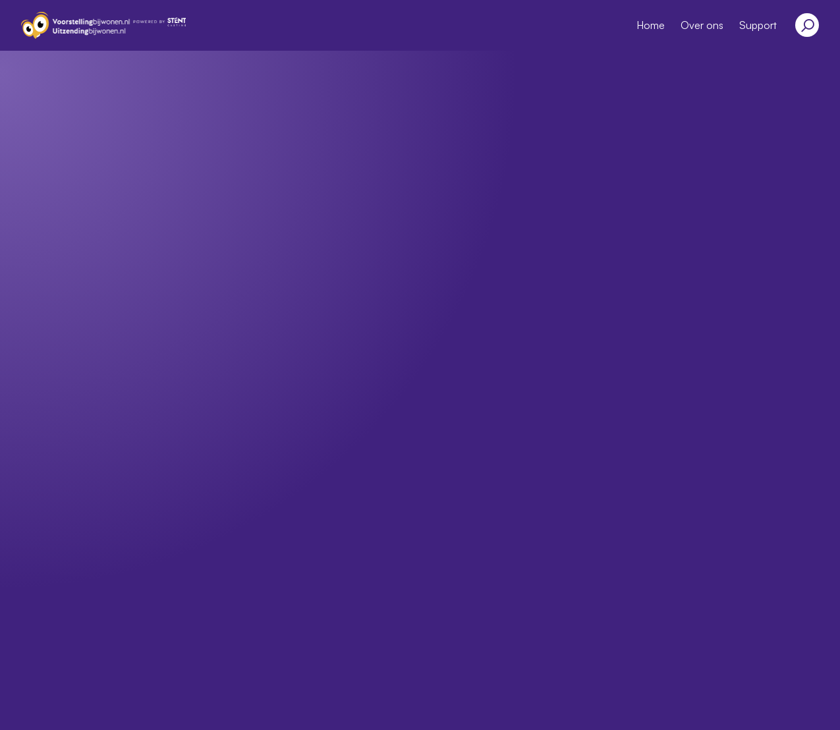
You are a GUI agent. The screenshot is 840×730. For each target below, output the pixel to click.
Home (650, 25)
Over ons (702, 25)
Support (758, 25)
